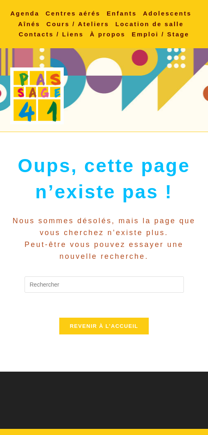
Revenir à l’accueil (104, 326)
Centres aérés (73, 13)
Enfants (122, 13)
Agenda (24, 13)
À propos (107, 34)
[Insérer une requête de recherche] (104, 284)
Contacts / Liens (51, 34)
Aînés (29, 23)
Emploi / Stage (160, 34)
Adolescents (167, 13)
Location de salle (149, 23)
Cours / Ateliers (78, 23)
